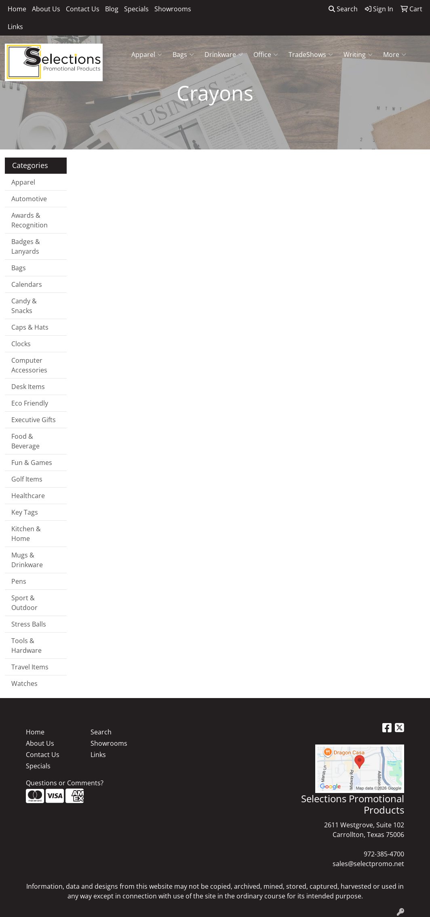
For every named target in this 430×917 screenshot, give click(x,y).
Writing (358, 54)
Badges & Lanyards (25, 246)
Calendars (26, 284)
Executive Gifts (33, 419)
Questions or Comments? (64, 782)
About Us (46, 8)
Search (343, 8)
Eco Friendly (29, 403)
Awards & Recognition (29, 220)
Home (17, 8)
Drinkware (223, 54)
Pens (18, 581)
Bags (183, 54)
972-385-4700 (384, 854)
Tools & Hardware (26, 645)
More (394, 54)
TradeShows (311, 54)
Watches (24, 683)
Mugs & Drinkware (27, 560)
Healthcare (28, 495)
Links (15, 26)
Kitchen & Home (26, 533)
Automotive (29, 198)
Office (265, 54)
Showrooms (172, 8)
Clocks (21, 343)
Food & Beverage (25, 441)
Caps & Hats (29, 327)
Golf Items (26, 479)
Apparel (146, 54)
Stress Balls (28, 624)
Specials (136, 8)
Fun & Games (31, 462)
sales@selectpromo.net (368, 863)
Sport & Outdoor (24, 602)
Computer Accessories (29, 365)
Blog (111, 8)
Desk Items (28, 386)
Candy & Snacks (24, 306)
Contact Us (82, 8)
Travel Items (29, 667)
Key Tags (24, 512)
